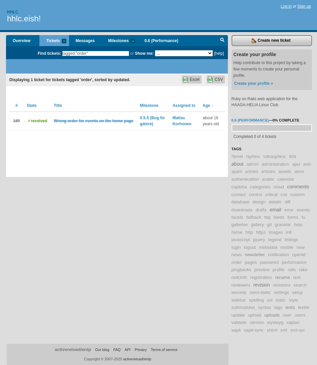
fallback (253, 217)
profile (279, 269)
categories (260, 186)
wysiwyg (275, 322)
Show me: (144, 53)
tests (290, 307)
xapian (293, 322)
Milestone (149, 105)
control (255, 194)
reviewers (241, 285)
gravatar (283, 224)
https (261, 232)
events (303, 209)
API (128, 350)
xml (283, 330)
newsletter (255, 254)
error (289, 209)
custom (297, 194)
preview (261, 269)
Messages (85, 40)
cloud (278, 186)
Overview (21, 40)
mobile (286, 247)
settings (281, 292)
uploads (272, 315)
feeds (279, 217)
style (293, 300)
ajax (296, 164)
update (238, 315)
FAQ (116, 350)
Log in (286, 6)
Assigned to (184, 105)
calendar (285, 179)
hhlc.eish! (24, 18)
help (298, 224)
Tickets (52, 41)
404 (292, 156)
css (284, 194)
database (241, 201)
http (249, 232)
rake (303, 269)
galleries (240, 224)
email (275, 209)
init (289, 232)
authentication (245, 179)
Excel (195, 79)
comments (298, 186)
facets (237, 217)
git (269, 224)
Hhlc (12, 12)
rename (282, 277)
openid (298, 254)
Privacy (140, 350)
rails (292, 269)
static (281, 300)
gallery (257, 224)
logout (250, 247)
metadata (268, 247)
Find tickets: (49, 53)
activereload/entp (73, 349)
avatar (268, 179)
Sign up (304, 6)
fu (303, 217)
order (237, 262)
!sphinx (253, 156)
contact (239, 194)
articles (268, 171)
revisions (281, 285)
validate (239, 322)
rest (296, 277)
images (276, 232)
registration (261, 277)
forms (292, 217)
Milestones (118, 41)
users (300, 315)
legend (275, 239)
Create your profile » (253, 83)
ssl (269, 300)
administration (275, 164)
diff (287, 201)
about (238, 164)
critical (271, 194)
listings (291, 239)
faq (267, 217)
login (236, 247)
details (275, 201)
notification (278, 254)
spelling (256, 300)
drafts (261, 209)
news (237, 254)
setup (297, 292)
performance (294, 262)
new (301, 247)
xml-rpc (297, 330)
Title (58, 105)
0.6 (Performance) (161, 40)
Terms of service (164, 350)
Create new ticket (271, 40)
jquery (259, 239)
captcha (239, 186)
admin (253, 164)
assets (284, 171)
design (259, 201)
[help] (219, 53)
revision (261, 285)
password (269, 262)
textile (303, 307)
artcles (251, 171)
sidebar (239, 300)
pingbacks (241, 269)
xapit (236, 330)
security (239, 292)
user (287, 315)
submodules (243, 307)
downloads (242, 209)
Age (208, 105)
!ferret (237, 156)
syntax (264, 307)
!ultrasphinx (274, 156)
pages (251, 262)
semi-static (260, 292)
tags (278, 307)
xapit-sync (254, 330)
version (257, 322)
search (300, 285)
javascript (241, 239)
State (31, 105)
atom (299, 171)
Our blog (102, 350)
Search (222, 40)
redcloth (239, 277)
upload (254, 315)
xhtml (272, 330)
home (237, 232)
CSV (219, 79)
